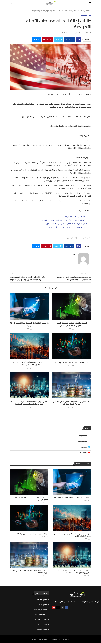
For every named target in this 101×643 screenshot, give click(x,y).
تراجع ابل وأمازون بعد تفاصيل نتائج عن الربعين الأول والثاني (68, 227)
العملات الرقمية (42, 629)
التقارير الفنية (43, 605)
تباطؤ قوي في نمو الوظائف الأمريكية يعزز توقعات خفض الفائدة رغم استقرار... (30, 363)
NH (87, 32)
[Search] (11, 3)
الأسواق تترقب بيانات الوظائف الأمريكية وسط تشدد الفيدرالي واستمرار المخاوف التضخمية (29, 403)
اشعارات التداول (42, 624)
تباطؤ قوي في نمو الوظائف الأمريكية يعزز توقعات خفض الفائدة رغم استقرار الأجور (72, 535)
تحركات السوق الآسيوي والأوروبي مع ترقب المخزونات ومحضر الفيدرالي (64, 220)
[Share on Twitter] (58, 39)
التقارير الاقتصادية (70, 11)
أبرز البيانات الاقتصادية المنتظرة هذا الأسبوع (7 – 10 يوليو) (29, 324)
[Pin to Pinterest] (47, 39)
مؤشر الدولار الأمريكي (72, 238)
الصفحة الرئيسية (86, 11)
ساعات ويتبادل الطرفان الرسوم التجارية (75, 216)
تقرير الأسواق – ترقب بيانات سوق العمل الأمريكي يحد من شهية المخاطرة (71, 403)
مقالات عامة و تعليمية (40, 614)
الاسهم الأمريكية (85, 238)
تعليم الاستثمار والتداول (39, 619)
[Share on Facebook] (69, 39)
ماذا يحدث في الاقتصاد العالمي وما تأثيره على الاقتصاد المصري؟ (66, 223)
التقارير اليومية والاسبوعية (38, 609)
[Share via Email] (36, 39)
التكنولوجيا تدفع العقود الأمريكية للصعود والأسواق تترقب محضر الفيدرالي (71, 324)
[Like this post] (78, 39)
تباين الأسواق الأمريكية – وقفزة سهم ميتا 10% (71, 362)
